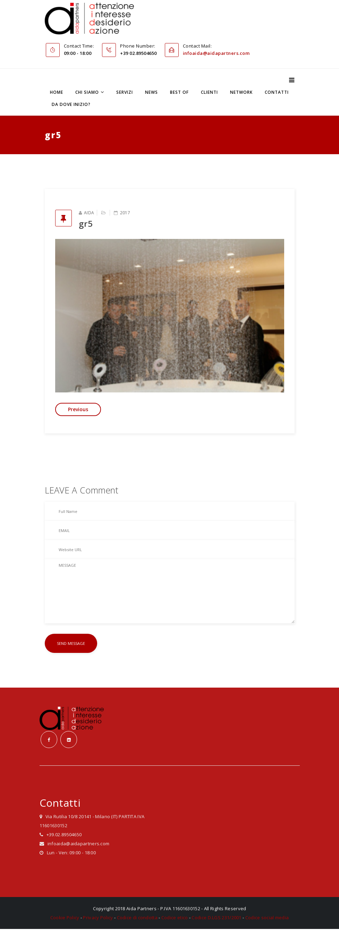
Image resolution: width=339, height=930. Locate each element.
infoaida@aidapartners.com (216, 53)
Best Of (179, 93)
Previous (78, 409)
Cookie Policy (64, 918)
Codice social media (267, 918)
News (151, 93)
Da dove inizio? (71, 105)
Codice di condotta (137, 918)
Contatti (277, 93)
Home (56, 93)
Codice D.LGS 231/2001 (216, 918)
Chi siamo (87, 93)
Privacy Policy (98, 918)
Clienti (209, 93)
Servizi (124, 93)
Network (241, 93)
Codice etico (174, 918)
